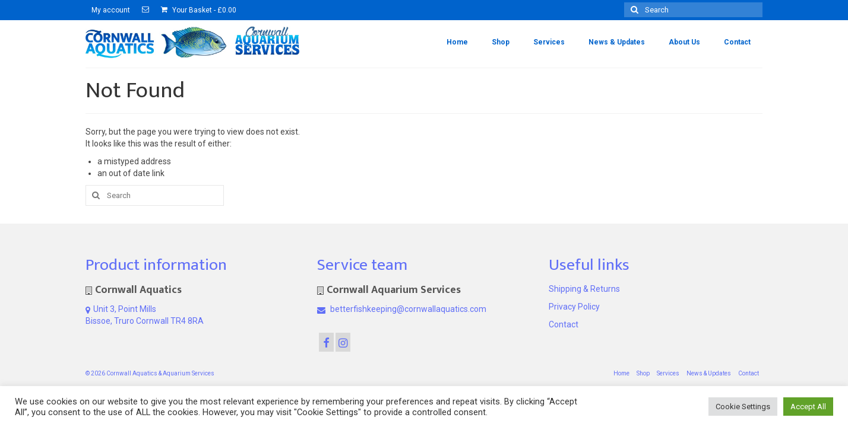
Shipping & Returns (584, 289)
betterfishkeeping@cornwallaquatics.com (401, 309)
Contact (563, 324)
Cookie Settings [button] (743, 406)
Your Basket (198, 10)
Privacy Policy (574, 306)
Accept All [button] (808, 406)
